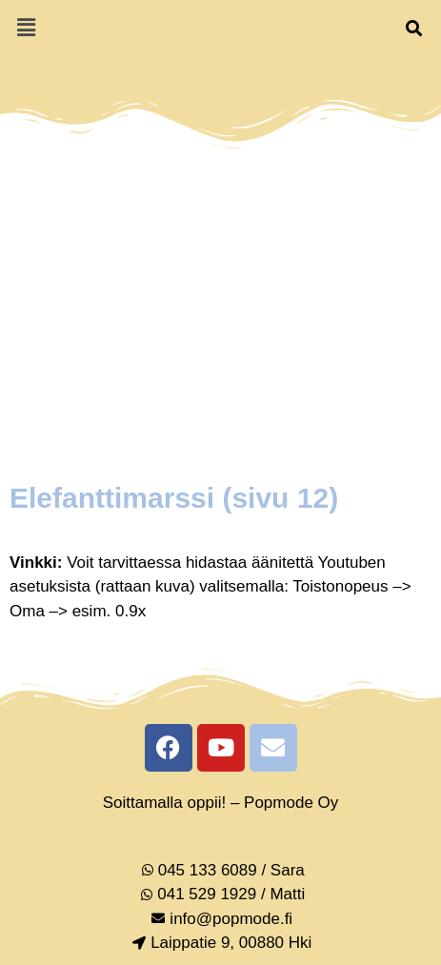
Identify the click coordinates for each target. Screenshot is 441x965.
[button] (26, 28)
